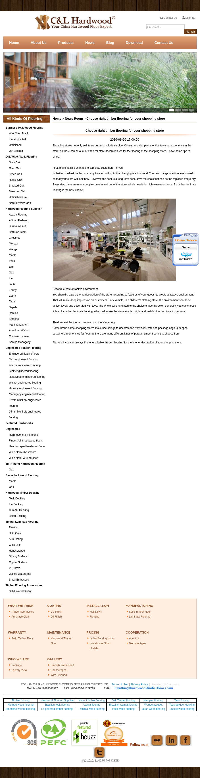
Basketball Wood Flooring (22, 475)
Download (134, 43)
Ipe (11, 278)
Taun (12, 284)
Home (14, 43)
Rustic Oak (15, 179)
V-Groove (14, 568)
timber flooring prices (102, 638)
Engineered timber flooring (57, 708)
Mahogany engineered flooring (27, 394)
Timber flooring (21, 700)
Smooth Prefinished (62, 665)
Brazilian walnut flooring (123, 704)
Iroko (12, 261)
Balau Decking (17, 515)
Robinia (13, 313)
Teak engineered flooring (23, 371)
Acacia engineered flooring (25, 365)
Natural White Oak (20, 203)
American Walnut (19, 330)
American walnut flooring (21, 708)
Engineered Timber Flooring (23, 347)
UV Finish (56, 611)
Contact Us (168, 17)
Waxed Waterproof (20, 573)
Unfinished (15, 145)
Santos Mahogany (20, 342)
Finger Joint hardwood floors (26, 440)
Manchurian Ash (18, 324)
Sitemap (188, 17)
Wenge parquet (153, 704)
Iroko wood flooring (123, 708)
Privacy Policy (139, 684)
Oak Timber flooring (123, 700)
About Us (38, 43)
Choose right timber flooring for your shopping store (125, 118)
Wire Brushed (59, 675)
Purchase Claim (20, 616)
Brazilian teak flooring (57, 704)
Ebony (13, 289)
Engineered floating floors (24, 353)
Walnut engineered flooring (25, 382)
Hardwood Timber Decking (23, 492)
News (90, 43)
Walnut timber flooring (91, 700)
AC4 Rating (16, 539)
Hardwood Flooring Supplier (24, 208)
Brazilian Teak (17, 232)
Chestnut (14, 237)
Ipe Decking (16, 504)
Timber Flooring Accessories (24, 585)
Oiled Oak (15, 168)
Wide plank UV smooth (22, 452)
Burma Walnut (17, 226)
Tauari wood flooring (153, 708)
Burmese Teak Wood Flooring (24, 127)
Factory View (19, 670)
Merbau (13, 243)
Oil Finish (56, 616)
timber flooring (113, 342)
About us (134, 638)
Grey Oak (14, 162)
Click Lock (15, 544)
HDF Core (15, 533)
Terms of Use (120, 684)
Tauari (12, 301)
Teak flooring (182, 700)
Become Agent (137, 643)
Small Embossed (19, 579)
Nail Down (96, 611)
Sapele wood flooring (181, 708)
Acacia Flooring (18, 214)
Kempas (14, 318)
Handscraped (17, 550)
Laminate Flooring (139, 616)
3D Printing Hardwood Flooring (25, 463)
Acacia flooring (91, 704)
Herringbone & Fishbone (23, 434)
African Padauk (18, 220)
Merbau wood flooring (20, 704)
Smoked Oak (16, 185)
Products (66, 43)
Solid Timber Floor (140, 611)
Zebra (12, 295)
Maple (12, 255)
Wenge (13, 249)
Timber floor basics (22, 611)
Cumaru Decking (19, 510)
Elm (11, 266)
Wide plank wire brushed (23, 458)
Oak (11, 272)
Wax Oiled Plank (19, 133)
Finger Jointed (17, 139)
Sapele (13, 307)
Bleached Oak (17, 191)
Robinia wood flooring (91, 708)
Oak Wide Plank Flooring (21, 156)
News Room (74, 118)
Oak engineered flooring (23, 359)
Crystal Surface (18, 562)
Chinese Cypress (19, 336)
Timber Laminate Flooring (22, 521)
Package (16, 665)
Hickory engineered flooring (25, 388)
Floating (14, 527)
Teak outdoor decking (182, 704)
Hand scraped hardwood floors (27, 446)
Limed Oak (15, 174)
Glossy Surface (18, 556)
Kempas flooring (153, 700)
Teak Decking (17, 498)
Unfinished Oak (18, 197)
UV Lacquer (16, 150)
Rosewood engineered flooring (27, 376)
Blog (110, 43)
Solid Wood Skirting (20, 591)
